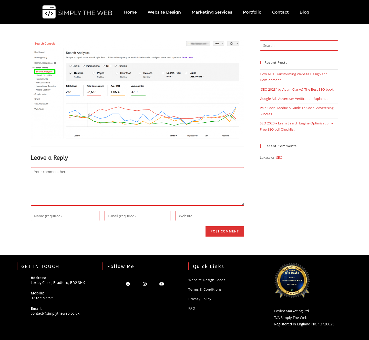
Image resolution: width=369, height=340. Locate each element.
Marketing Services (212, 12)
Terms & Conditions (205, 289)
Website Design (164, 12)
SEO (279, 157)
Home (130, 12)
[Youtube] (161, 283)
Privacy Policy (199, 298)
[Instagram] (144, 283)
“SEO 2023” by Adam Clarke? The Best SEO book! (297, 89)
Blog (304, 12)
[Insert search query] (299, 45)
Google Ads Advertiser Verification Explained (294, 98)
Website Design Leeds (206, 280)
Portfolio (252, 12)
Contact (280, 12)
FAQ (191, 308)
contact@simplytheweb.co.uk (55, 313)
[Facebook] (128, 283)
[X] (111, 283)
